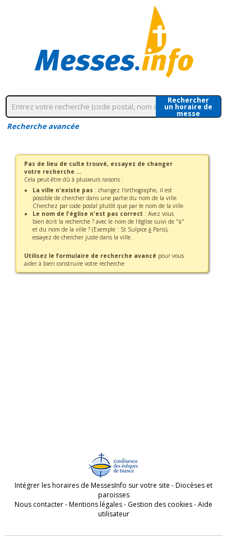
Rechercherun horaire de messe (188, 106)
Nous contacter (39, 504)
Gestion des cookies (160, 504)
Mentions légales (95, 504)
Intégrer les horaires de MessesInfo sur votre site (92, 485)
